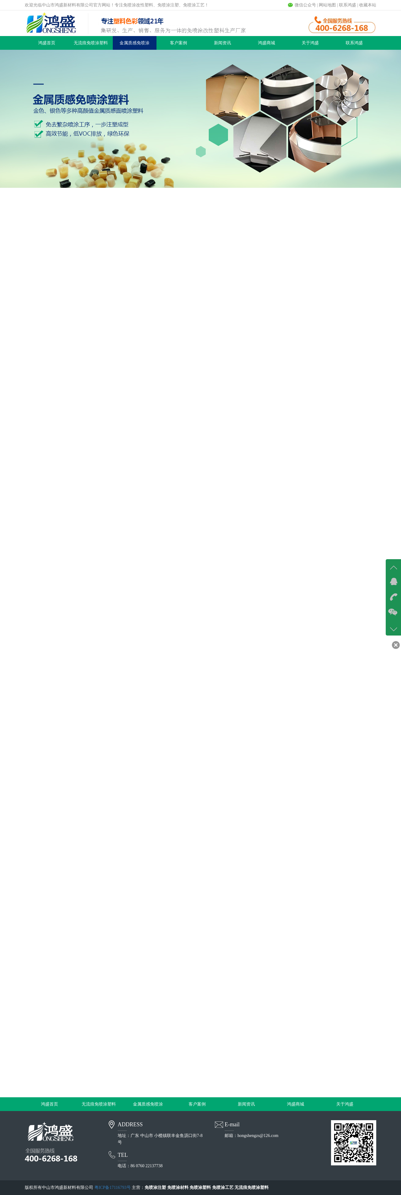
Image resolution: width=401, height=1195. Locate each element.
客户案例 (178, 43)
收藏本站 (367, 5)
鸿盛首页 (46, 43)
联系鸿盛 (347, 5)
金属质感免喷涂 (134, 43)
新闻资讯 (222, 43)
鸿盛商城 (266, 43)
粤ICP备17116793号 (112, 1187)
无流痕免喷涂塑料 (91, 43)
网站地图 (327, 5)
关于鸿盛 (310, 43)
